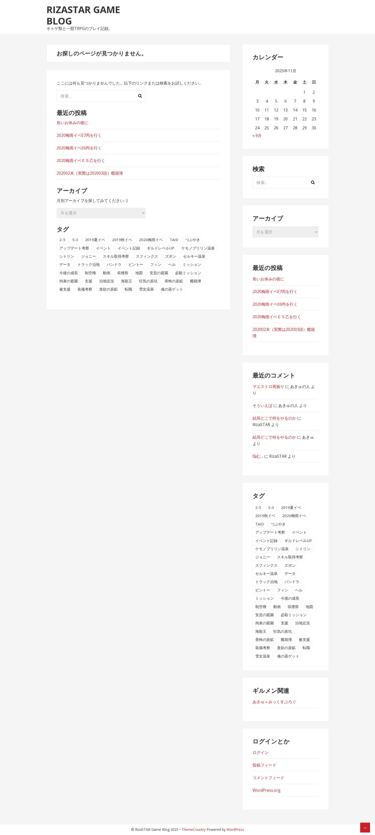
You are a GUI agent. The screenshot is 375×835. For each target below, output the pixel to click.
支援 (88, 280)
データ (64, 264)
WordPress (235, 829)
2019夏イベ (95, 239)
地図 (139, 272)
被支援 (64, 289)
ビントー (135, 264)
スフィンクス (147, 256)
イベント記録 (129, 248)
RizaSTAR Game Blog (83, 15)
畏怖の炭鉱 (173, 280)
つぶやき (192, 239)
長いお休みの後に (72, 122)
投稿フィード (264, 765)
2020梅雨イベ (151, 239)
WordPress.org (267, 790)
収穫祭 (122, 272)
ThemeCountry (194, 829)
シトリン (66, 256)
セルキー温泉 (194, 256)
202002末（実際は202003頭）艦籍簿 (90, 173)
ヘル (172, 264)
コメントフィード (268, 777)
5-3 (75, 239)
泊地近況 (106, 280)
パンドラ (114, 264)
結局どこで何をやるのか (274, 418)
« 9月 (257, 135)
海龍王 (126, 280)
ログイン (260, 752)
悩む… (258, 456)
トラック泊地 (88, 264)
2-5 (62, 239)
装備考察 (84, 289)
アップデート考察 (74, 248)
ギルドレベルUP (160, 248)
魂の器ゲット (172, 289)
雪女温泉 (146, 289)
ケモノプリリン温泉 (198, 248)
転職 (128, 289)
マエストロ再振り (268, 386)
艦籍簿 (195, 280)
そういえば (262, 405)
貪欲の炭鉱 (108, 289)
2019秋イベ (122, 239)
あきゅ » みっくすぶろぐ (274, 701)
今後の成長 (68, 272)
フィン (155, 264)
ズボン (170, 256)
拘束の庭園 (68, 280)
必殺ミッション (188, 272)
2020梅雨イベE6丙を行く (79, 148)
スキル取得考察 (116, 256)
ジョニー (88, 256)
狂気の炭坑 (148, 280)
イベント (103, 248)
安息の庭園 (159, 272)
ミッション (192, 264)
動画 (106, 272)
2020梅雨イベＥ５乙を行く (81, 160)
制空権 (90, 272)
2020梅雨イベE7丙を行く (79, 135)
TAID (174, 239)
